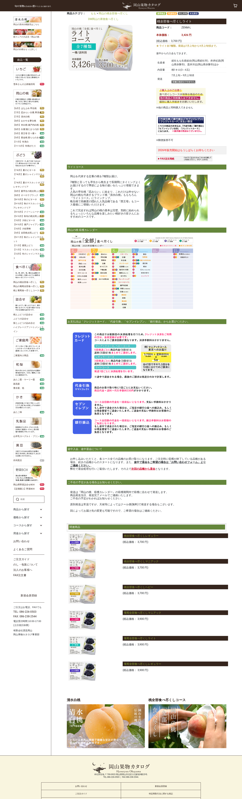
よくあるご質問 (22, 549)
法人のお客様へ (22, 569)
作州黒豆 (17, 460)
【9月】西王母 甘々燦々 (25, 133)
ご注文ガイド (21, 559)
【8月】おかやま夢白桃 (24, 121)
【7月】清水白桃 (21, 116)
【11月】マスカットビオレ (26, 249)
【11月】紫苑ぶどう (23, 245)
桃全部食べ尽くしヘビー (138, 587)
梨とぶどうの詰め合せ (24, 323)
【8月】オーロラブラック (25, 195)
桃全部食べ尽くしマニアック (141, 561)
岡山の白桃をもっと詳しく (25, 49)
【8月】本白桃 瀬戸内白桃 (26, 125)
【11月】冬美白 (21, 141)
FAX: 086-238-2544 (25, 616)
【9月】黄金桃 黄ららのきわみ (28, 137)
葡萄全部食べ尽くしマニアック (142, 612)
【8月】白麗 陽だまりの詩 (26, 129)
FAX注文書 (19, 575)
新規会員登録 (29, 595)
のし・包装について (25, 564)
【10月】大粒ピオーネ (24, 220)
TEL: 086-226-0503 (24, 611)
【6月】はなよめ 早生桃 (25, 108)
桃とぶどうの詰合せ (23, 314)
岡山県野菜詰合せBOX (24, 484)
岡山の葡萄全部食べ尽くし (26, 286)
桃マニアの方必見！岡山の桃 (26, 37)
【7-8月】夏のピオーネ (24, 170)
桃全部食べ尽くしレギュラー (141, 535)
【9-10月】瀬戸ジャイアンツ (27, 224)
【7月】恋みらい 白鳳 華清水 (27, 112)
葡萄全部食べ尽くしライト (140, 638)
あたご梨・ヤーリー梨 (24, 379)
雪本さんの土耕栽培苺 (24, 84)
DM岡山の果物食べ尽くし (103, 19)
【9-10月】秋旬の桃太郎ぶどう (28, 216)
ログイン (28, 585)
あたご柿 (17, 412)
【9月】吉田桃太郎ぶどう (25, 233)
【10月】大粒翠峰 (22, 228)
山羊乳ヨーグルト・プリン (26, 436)
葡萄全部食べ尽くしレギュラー (142, 664)
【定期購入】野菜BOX (24, 489)
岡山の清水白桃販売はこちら (26, 24)
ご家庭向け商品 (20, 355)
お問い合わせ (21, 541)
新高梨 (16, 384)
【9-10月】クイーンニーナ (26, 212)
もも (93, 13)
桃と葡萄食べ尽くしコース (26, 290)
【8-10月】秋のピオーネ (25, 199)
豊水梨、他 (18, 388)
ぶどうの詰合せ (20, 318)
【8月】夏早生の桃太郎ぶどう (28, 191)
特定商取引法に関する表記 (161, 794)
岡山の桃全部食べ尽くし (25, 282)
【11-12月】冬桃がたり (24, 146)
